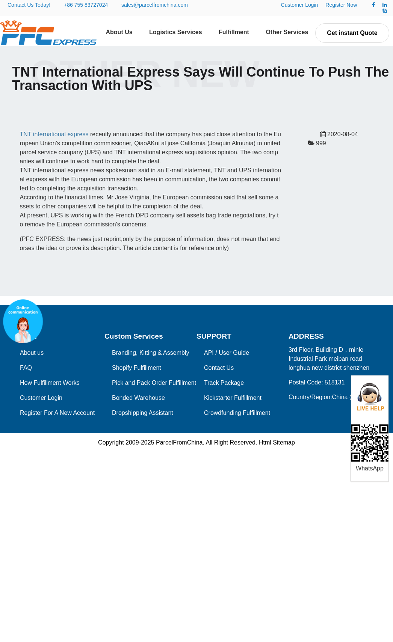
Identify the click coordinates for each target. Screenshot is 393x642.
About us (32, 353)
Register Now (341, 5)
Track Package (224, 383)
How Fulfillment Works (50, 383)
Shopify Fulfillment (136, 368)
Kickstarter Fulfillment (232, 398)
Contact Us (219, 368)
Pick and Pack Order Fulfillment (154, 383)
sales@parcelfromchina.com (154, 5)
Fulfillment (234, 32)
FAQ (26, 368)
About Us (119, 32)
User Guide (234, 353)
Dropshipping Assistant (142, 413)
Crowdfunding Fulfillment (237, 413)
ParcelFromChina (179, 442)
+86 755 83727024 (86, 5)
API (209, 353)
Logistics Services (175, 32)
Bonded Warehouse (138, 398)
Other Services (287, 32)
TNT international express (54, 134)
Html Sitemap (277, 442)
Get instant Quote (352, 33)
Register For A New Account (57, 413)
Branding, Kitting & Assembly (150, 353)
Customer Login (299, 5)
